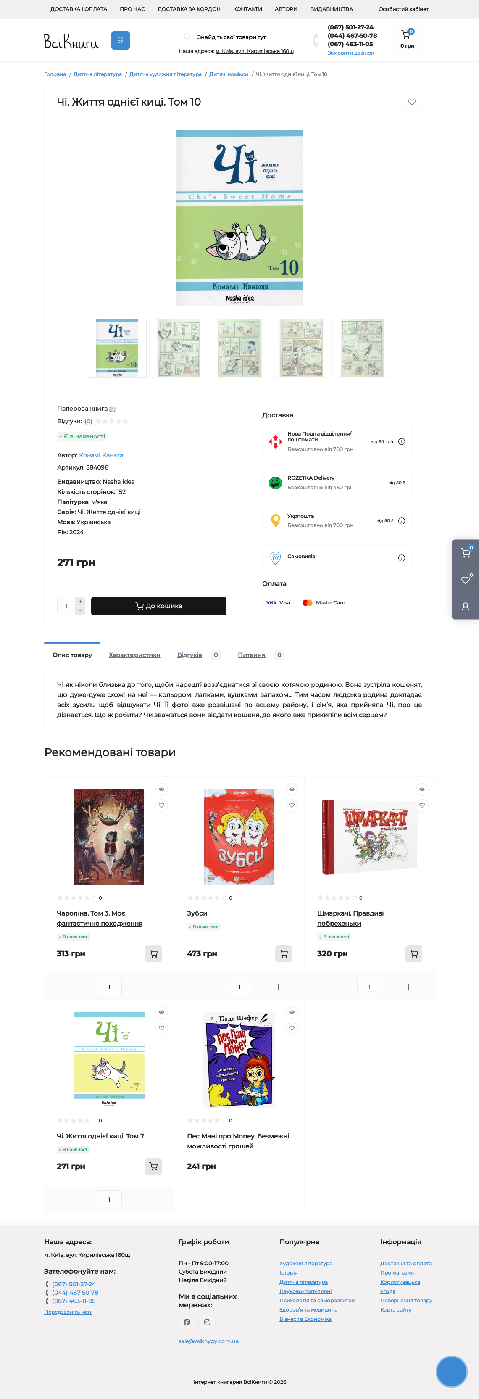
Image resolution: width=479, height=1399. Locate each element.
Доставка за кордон (189, 9)
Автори (286, 9)
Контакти (247, 9)
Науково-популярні (305, 1291)
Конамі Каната (101, 455)
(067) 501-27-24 (351, 27)
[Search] (188, 37)
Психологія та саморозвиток (317, 1300)
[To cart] (153, 953)
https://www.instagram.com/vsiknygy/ (207, 1322)
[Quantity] (66, 606)
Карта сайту (395, 1310)
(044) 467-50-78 (352, 36)
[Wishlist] (161, 805)
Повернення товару (406, 1300)
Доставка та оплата (406, 1263)
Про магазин (397, 1273)
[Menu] (120, 40)
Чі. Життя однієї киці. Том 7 (100, 1136)
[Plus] (80, 601)
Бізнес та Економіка (305, 1319)
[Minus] (80, 611)
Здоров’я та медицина (308, 1310)
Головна (55, 74)
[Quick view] (161, 789)
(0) (88, 421)
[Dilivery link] (401, 441)
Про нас (132, 9)
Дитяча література (98, 74)
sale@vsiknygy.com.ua (209, 1341)
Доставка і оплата (78, 9)
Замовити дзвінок (351, 53)
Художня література (305, 1263)
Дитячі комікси (228, 74)
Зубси (197, 913)
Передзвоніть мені (68, 1312)
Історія (288, 1273)
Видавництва (331, 9)
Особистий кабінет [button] (404, 9)
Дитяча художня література (165, 74)
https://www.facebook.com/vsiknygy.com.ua (187, 1322)
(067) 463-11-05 (350, 44)
